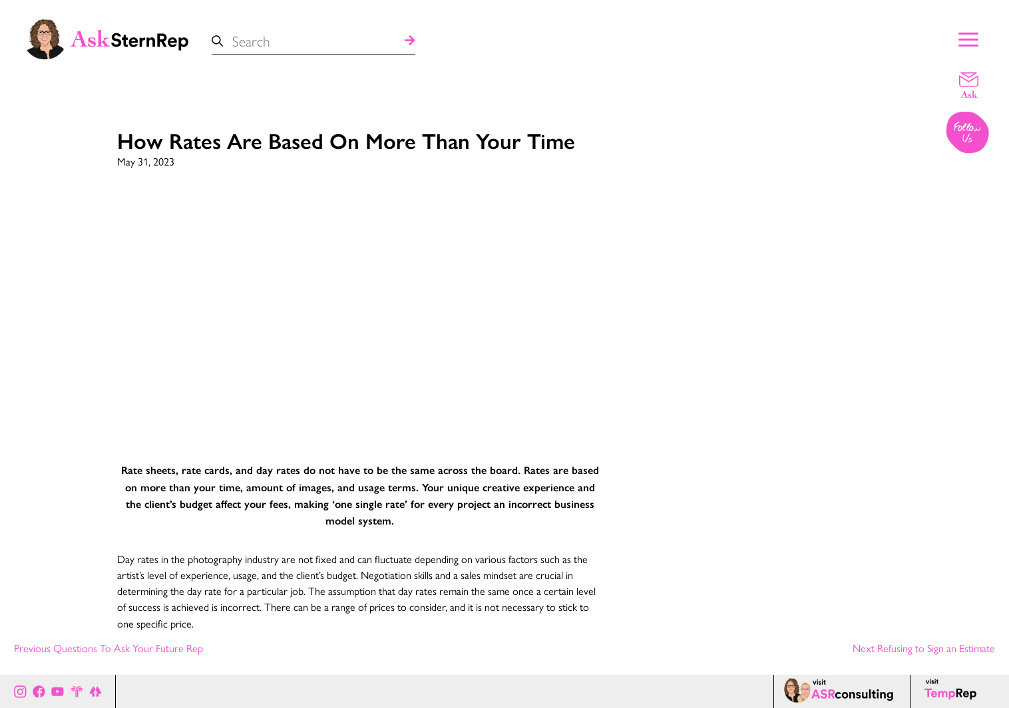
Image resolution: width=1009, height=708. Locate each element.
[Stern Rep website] (77, 691)
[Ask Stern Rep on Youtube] (57, 691)
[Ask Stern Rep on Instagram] (20, 691)
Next (924, 647)
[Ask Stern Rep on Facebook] (39, 691)
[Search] (410, 41)
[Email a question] (969, 84)
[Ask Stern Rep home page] (106, 37)
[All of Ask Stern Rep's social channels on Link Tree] (95, 691)
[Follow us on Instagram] (968, 134)
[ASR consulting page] (841, 691)
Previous (108, 647)
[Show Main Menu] (968, 38)
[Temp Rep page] (952, 691)
